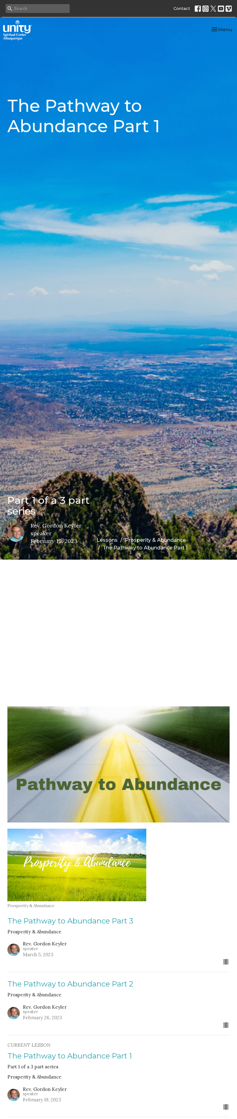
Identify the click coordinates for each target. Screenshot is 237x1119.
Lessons (107, 540)
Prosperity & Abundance (155, 540)
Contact (181, 8)
